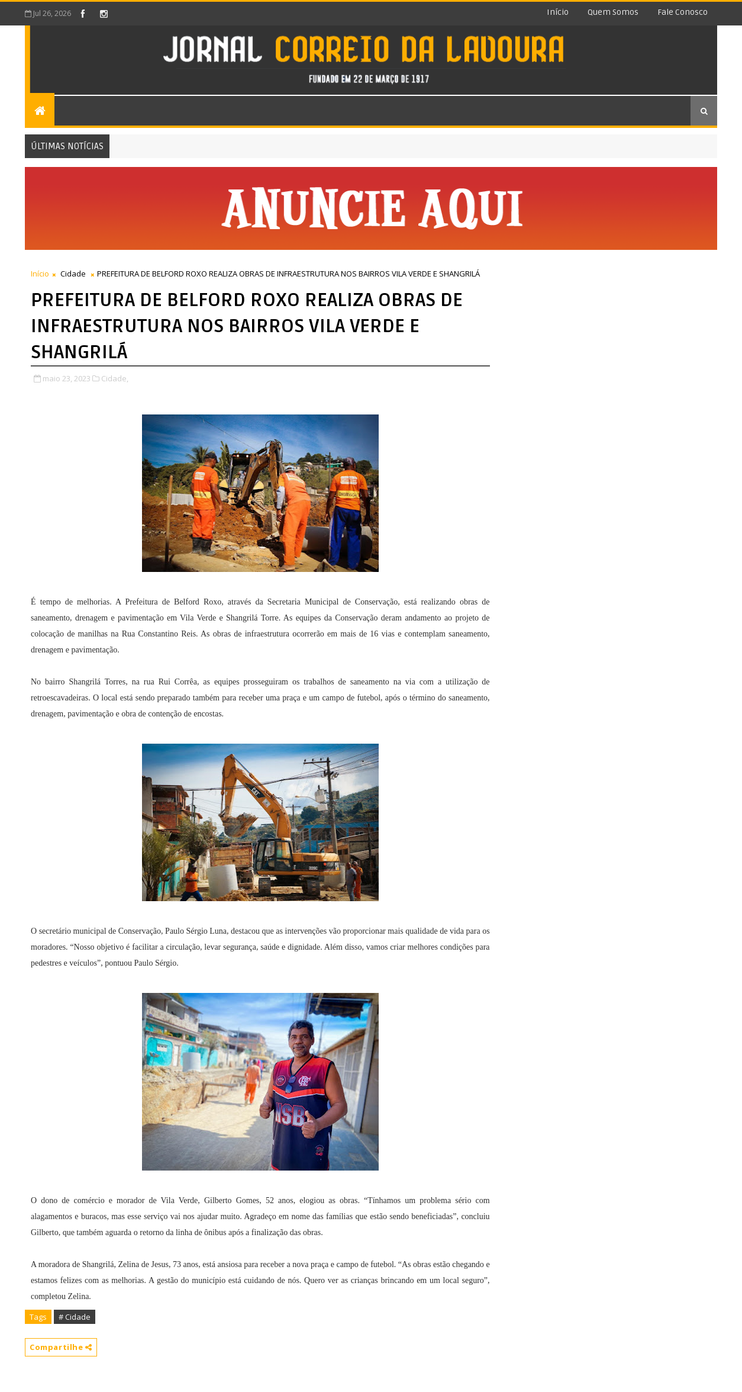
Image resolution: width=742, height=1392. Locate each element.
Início (558, 12)
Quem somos (613, 12)
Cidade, (114, 378)
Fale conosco (682, 12)
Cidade (73, 273)
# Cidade (75, 1316)
